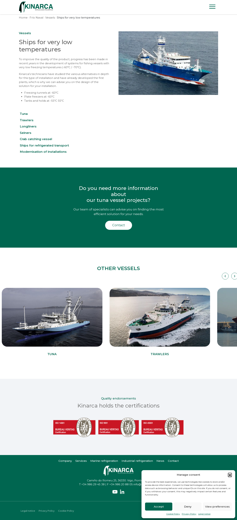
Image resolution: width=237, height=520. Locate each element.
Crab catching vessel (36, 139)
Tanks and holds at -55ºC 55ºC (44, 100)
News (160, 460)
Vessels (50, 17)
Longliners (28, 126)
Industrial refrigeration (137, 460)
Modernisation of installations (43, 151)
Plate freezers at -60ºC (39, 96)
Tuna (24, 114)
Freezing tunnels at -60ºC (41, 92)
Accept (159, 506)
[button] (230, 475)
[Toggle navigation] (212, 7)
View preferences (217, 506)
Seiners (25, 133)
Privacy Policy (189, 514)
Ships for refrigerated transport (44, 145)
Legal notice (204, 514)
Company (65, 460)
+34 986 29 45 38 (93, 484)
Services (81, 460)
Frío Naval (36, 17)
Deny (187, 506)
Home (23, 17)
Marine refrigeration (104, 460)
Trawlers (27, 120)
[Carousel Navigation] (225, 276)
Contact (118, 225)
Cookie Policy (173, 514)
